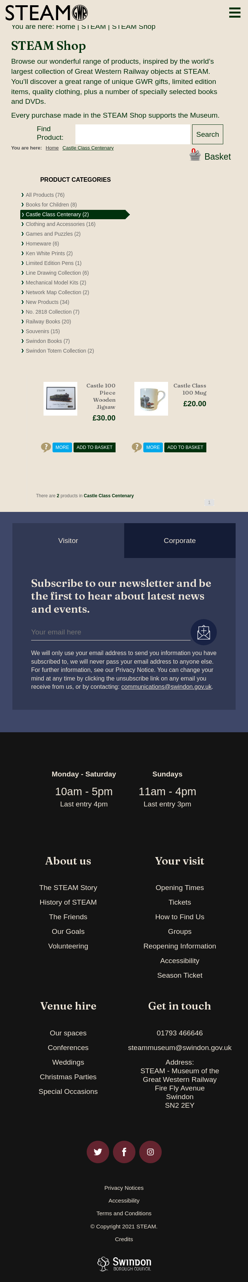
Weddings (68, 1062)
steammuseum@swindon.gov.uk (179, 1048)
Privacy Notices (124, 1188)
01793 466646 (180, 1033)
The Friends (68, 917)
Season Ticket (180, 975)
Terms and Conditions (124, 1213)
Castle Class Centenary (88, 148)
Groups (180, 931)
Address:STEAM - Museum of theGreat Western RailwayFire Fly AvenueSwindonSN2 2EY (179, 1083)
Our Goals (68, 931)
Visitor (68, 541)
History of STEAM (68, 902)
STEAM (93, 26)
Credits (124, 1239)
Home (65, 26)
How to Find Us (179, 917)
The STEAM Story (68, 888)
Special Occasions (68, 1091)
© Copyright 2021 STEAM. (124, 1227)
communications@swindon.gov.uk (166, 687)
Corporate (180, 541)
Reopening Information (179, 946)
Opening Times (180, 888)
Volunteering (68, 946)
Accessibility (180, 961)
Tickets (179, 902)
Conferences (68, 1048)
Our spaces (68, 1033)
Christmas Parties (68, 1077)
